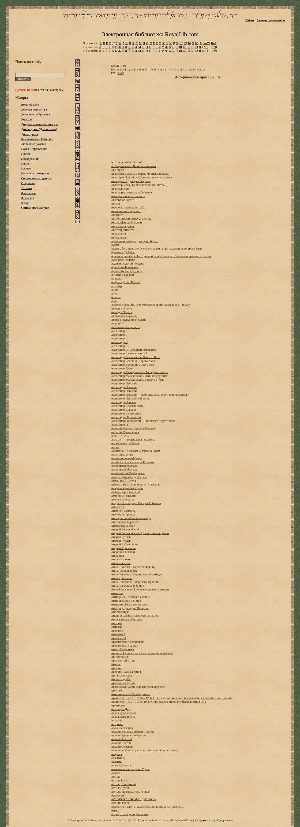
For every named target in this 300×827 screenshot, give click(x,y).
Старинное (28, 183)
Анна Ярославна (121, 578)
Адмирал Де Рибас (123, 252)
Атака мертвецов (122, 728)
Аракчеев (117, 630)
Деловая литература (34, 109)
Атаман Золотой (121, 739)
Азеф (114, 289)
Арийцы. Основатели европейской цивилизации (142, 653)
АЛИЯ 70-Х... (120, 435)
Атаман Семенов (122, 746)
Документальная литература (39, 124)
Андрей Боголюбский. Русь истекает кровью (140, 533)
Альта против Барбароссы (128, 473)
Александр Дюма (122, 368)
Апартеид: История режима (128, 604)
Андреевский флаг (123, 525)
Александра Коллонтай (126, 417)
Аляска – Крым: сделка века (129, 477)
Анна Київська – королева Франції (133, 567)
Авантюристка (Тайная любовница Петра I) (139, 185)
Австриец (117, 215)
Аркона (115, 664)
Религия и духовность (35, 173)
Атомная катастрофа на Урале (130, 769)
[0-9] (214, 43)
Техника (26, 188)
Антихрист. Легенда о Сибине (130, 597)
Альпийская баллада (124, 465)
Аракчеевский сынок (124, 645)
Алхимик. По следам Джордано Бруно (135, 450)
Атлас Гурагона (121, 765)
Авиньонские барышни (126, 211)
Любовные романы (33, 144)
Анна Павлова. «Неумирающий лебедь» (136, 574)
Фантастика (28, 193)
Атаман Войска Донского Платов (132, 731)
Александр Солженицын (126, 406)
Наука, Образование (34, 149)
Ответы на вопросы (51, 90)
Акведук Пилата (121, 308)
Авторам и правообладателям (213, 820)
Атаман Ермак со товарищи (128, 735)
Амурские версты (122, 499)
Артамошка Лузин (123, 683)
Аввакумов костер (122, 200)
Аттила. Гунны (120, 788)
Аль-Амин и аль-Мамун (126, 458)
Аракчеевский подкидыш (127, 641)
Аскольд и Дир (120, 709)
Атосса (115, 773)
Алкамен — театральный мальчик (133, 439)
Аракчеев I (118, 634)
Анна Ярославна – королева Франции (135, 582)
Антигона (117, 593)
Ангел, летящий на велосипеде (131, 518)
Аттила (115, 776)
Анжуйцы (117, 555)
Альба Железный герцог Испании (132, 462)
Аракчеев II (118, 638)
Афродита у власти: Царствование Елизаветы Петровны (147, 806)
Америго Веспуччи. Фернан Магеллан (136, 484)
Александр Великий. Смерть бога (132, 364)
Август (115, 203)
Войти (249, 20)
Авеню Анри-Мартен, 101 (127, 207)
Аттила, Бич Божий (123, 784)
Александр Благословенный (129, 353)
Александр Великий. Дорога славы (133, 361)
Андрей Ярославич (123, 548)
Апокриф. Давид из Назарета (129, 608)
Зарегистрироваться (271, 20)
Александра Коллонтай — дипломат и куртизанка (143, 421)
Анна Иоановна (121, 559)
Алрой (115, 447)
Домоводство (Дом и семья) (39, 129)
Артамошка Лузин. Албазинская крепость (138, 686)
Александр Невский (124, 383)
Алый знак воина (122, 454)
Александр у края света (126, 413)
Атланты (116, 761)
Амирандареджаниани (125, 492)
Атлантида (117, 758)
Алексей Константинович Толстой (133, 428)
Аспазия (116, 720)
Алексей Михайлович (125, 432)
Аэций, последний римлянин (129, 814)
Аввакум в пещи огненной (128, 196)
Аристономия (119, 656)
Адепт (115, 244)
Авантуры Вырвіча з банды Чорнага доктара (140, 173)
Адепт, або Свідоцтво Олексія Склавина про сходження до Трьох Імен (156, 248)
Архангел (117, 690)
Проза (25, 163)
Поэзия (25, 153)
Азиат (115, 293)
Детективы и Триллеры (36, 114)
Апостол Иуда (120, 612)
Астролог (117, 724)
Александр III (120, 346)
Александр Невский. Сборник (130, 398)
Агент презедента (122, 226)
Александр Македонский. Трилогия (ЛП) (137, 379)
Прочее (25, 168)
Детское (26, 119)
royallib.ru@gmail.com (178, 820)
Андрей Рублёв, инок (124, 544)
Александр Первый (123, 402)
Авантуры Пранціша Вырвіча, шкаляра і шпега (141, 177)
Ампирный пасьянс (123, 495)
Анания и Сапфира (123, 510)
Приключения (30, 158)
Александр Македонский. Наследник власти (139, 372)
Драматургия (29, 134)
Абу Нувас (117, 170)
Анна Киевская (120, 563)
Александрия (119, 424)
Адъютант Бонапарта (124, 267)
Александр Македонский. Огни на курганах (139, 376)
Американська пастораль (127, 488)
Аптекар (116, 627)
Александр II (119, 338)
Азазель (116, 278)
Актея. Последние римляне (128, 319)
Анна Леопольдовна (124, 570)
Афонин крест (120, 803)
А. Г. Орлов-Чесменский (126, 162)
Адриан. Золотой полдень (127, 263)
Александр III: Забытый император (133, 349)
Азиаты (115, 297)
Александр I (119, 331)
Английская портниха (125, 522)
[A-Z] (206, 43)
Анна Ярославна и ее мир (127, 585)
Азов (114, 301)
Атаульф (116, 754)
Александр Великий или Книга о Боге (135, 357)
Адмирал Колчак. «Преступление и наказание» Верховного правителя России (161, 256)
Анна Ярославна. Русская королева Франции (140, 589)
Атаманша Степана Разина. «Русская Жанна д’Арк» (144, 750)
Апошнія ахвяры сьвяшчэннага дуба (134, 615)
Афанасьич (118, 795)
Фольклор (27, 198)
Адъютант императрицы (126, 271)
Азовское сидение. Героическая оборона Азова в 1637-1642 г (150, 304)
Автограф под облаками (126, 222)
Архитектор (118, 705)
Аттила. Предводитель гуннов (130, 791)
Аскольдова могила (123, 713)
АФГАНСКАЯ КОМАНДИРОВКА (133, 799)
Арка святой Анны (123, 660)
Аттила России (120, 780)
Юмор (25, 203)
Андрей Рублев (121, 537)
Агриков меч (119, 233)
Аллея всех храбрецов (125, 443)
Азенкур (116, 286)
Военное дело (30, 104)
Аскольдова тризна (123, 716)
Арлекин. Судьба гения (126, 671)
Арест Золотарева (122, 649)
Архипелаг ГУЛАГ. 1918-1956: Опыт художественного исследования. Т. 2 (158, 701)
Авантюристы (120, 188)
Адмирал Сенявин (123, 259)
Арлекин (116, 668)
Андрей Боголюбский (125, 529)
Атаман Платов (121, 743)
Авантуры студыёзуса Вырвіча (130, 181)
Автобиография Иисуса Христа (131, 218)
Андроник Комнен (123, 552)
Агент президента (122, 230)
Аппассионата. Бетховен (126, 619)
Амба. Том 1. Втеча (123, 480)
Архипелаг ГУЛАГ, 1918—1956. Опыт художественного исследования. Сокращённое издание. (172, 698)
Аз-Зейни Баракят (122, 274)
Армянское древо (122, 675)
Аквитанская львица (124, 316)
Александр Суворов (123, 409)
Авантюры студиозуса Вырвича (131, 192)
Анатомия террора (123, 514)
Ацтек (115, 810)
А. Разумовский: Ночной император (134, 166)
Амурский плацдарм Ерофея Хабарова (136, 503)
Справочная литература (36, 178)
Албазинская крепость (125, 327)
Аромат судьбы (121, 679)
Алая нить (117, 323)
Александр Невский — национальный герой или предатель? (150, 394)
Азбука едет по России (125, 282)
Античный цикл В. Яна (126, 600)
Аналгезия (117, 507)
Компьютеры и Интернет (37, 139)
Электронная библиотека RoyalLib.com (150, 34)
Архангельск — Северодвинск (130, 694)
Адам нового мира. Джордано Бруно (134, 241)
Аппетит (116, 623)
